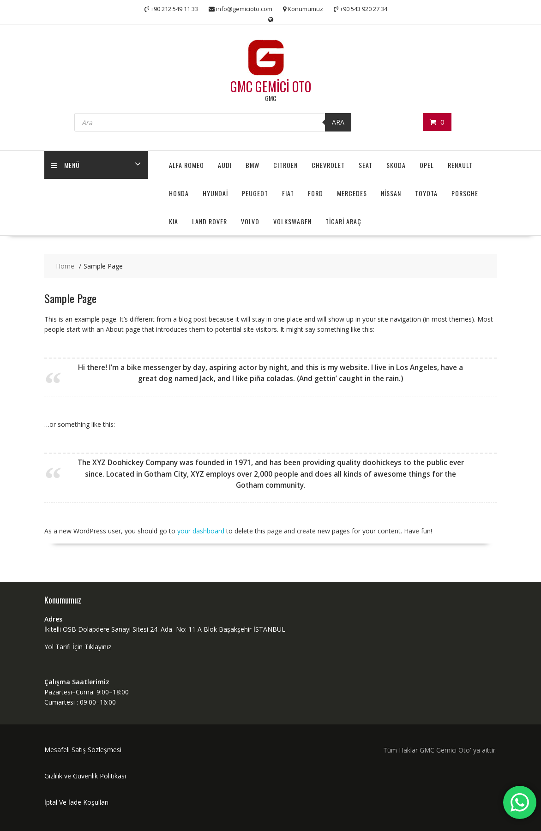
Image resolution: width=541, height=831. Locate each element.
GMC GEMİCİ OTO (270, 86)
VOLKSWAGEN (292, 221)
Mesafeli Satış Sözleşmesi (82, 749)
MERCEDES (352, 193)
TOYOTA (426, 193)
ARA (338, 122)
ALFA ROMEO (186, 165)
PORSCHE (464, 193)
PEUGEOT (255, 193)
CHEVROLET (328, 165)
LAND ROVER (209, 221)
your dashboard (200, 530)
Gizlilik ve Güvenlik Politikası (85, 775)
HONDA (179, 193)
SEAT (366, 165)
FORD (315, 193)
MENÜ (65, 165)
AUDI (225, 165)
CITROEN (285, 165)
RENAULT (460, 165)
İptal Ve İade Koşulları (76, 802)
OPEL (427, 165)
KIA (173, 221)
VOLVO (250, 221)
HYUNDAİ (215, 193)
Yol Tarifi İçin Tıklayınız (77, 646)
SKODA (396, 165)
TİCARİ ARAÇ (343, 221)
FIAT (288, 193)
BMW (252, 165)
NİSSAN (391, 193)
